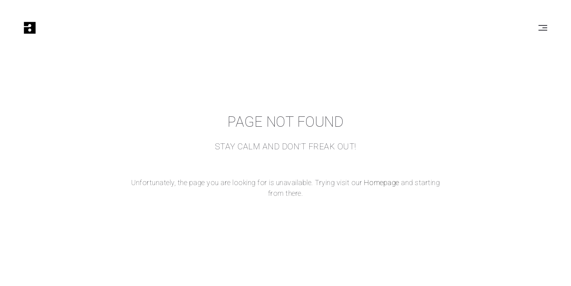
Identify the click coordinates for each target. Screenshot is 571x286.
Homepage (381, 182)
